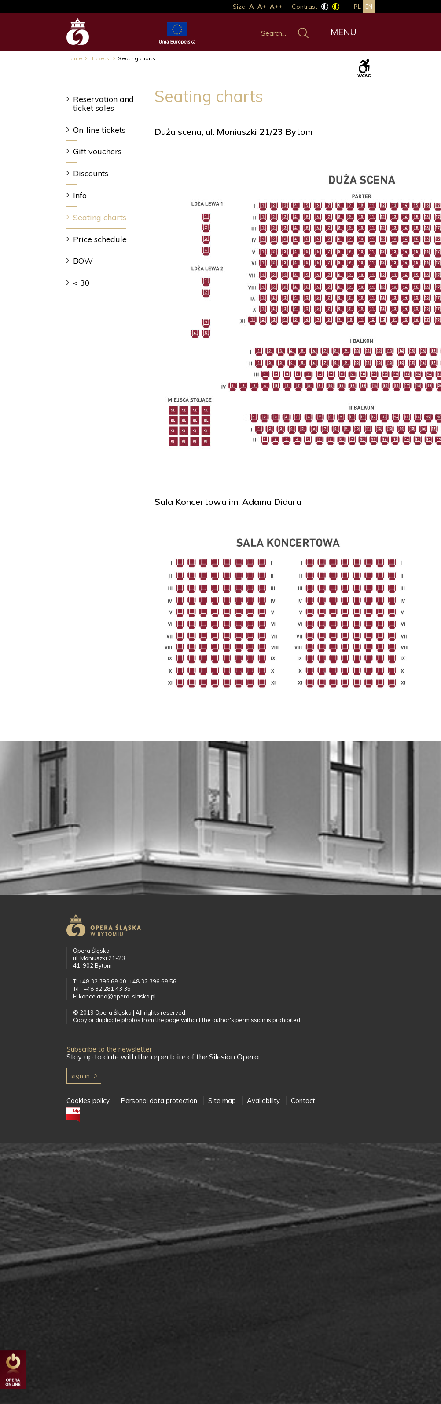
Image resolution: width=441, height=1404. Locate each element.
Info (80, 195)
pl (357, 6)
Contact (303, 1100)
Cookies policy (88, 1100)
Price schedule (100, 239)
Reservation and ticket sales (103, 103)
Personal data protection (159, 1100)
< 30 (81, 283)
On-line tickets (99, 130)
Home (74, 58)
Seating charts (99, 217)
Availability (263, 1100)
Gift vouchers (97, 151)
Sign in (80, 1076)
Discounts (90, 173)
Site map (222, 1100)
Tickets (100, 58)
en (368, 6)
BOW (83, 261)
